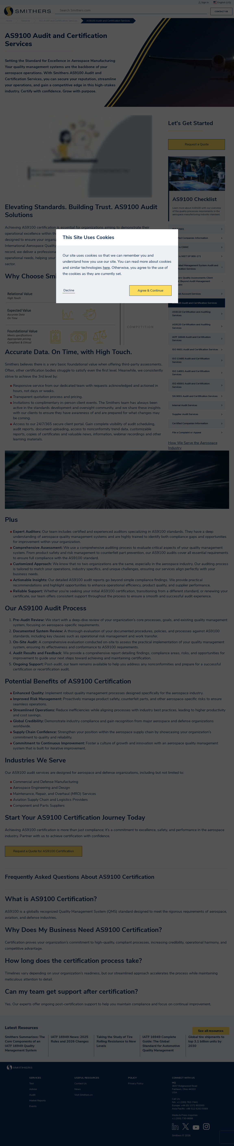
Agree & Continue (150, 290)
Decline (68, 290)
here (106, 267)
